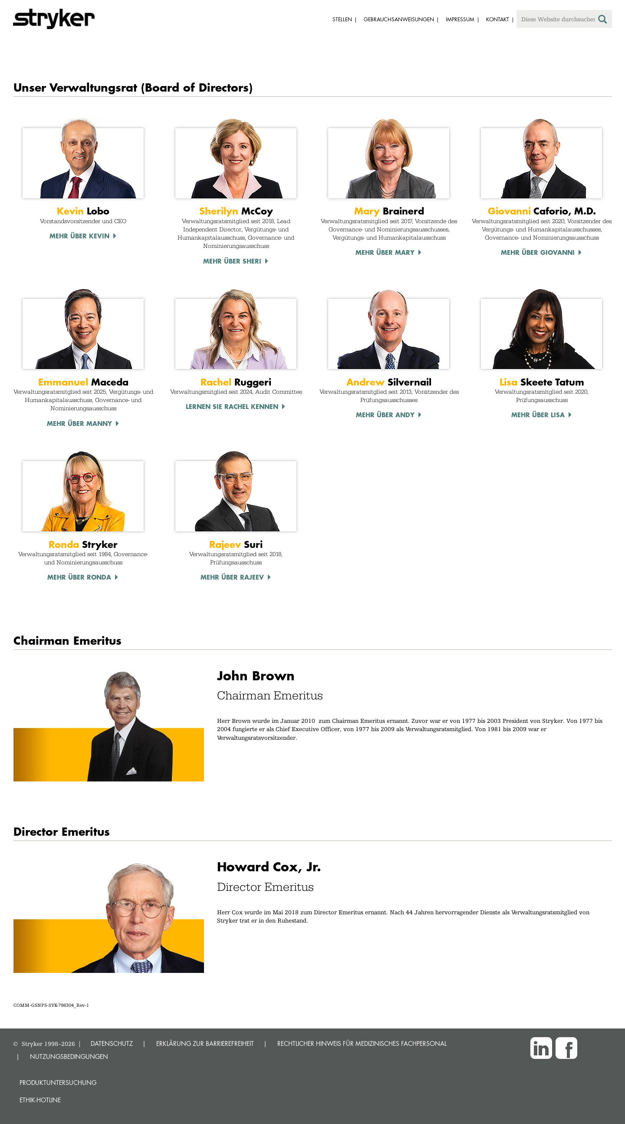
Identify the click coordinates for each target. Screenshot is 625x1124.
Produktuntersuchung (58, 1082)
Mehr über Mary (384, 252)
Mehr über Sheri (232, 261)
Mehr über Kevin (79, 235)
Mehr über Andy (385, 414)
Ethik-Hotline (40, 1100)
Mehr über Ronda (79, 577)
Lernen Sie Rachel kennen (232, 406)
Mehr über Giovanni (538, 252)
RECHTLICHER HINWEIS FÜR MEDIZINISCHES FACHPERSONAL (362, 1043)
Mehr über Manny (79, 423)
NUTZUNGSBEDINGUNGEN (69, 1056)
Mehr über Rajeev (232, 577)
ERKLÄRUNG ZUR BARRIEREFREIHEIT (205, 1043)
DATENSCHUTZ (112, 1043)
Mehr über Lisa (538, 414)
